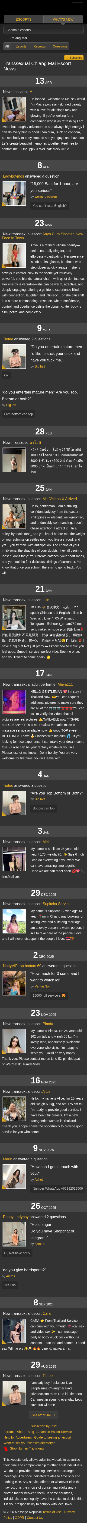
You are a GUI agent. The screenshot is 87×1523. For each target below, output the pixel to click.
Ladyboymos (13, 176)
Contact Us (35, 1517)
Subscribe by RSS (43, 1426)
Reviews (39, 46)
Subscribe (75, 57)
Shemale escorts (18, 30)
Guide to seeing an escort (52, 1437)
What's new (63, 19)
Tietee (8, 339)
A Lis (46, 1091)
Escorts (23, 19)
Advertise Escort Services (55, 1432)
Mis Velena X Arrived (60, 499)
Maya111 (65, 684)
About (21, 1432)
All (7, 46)
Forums (8, 1432)
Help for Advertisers (17, 1437)
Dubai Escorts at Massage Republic (20, 7)
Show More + (43, 1415)
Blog (31, 1432)
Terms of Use (51, 1512)
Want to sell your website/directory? (29, 1443)
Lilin (46, 600)
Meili (46, 842)
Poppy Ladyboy (16, 1217)
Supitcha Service (57, 904)
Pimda (48, 1024)
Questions (60, 46)
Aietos (10, 1276)
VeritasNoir (43, 986)
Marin (7, 1159)
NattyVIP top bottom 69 (22, 966)
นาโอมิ (35, 443)
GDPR (19, 1517)
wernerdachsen (46, 196)
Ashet (39, 1179)
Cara (47, 1313)
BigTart (40, 366)
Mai (32, 92)
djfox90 (40, 1244)
